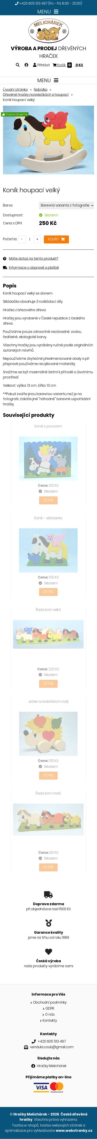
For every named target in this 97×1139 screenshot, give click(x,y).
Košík (68, 65)
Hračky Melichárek (51, 1065)
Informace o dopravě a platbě (34, 267)
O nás (50, 1014)
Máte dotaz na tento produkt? (33, 258)
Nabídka (40, 89)
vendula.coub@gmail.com (52, 1047)
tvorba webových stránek (61, 1125)
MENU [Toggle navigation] (48, 11)
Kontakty (50, 1020)
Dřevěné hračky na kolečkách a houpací (36, 94)
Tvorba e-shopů (25, 1125)
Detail (48, 500)
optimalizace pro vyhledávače (30, 1130)
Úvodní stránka (15, 89)
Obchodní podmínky (50, 1002)
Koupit (56, 239)
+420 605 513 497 (33, 3)
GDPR (49, 1008)
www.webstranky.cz (74, 1130)
